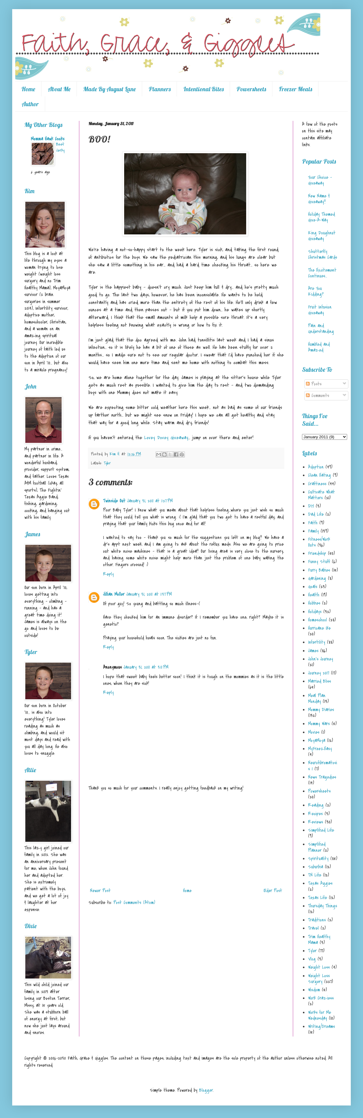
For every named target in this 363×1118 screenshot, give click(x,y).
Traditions (317, 920)
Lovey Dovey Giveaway (166, 437)
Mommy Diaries (321, 709)
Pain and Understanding (321, 328)
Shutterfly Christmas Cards (322, 254)
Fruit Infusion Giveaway (320, 310)
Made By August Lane (109, 89)
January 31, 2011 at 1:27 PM (150, 500)
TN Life (314, 875)
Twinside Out (114, 500)
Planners (160, 89)
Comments (317, 395)
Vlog (312, 959)
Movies (313, 732)
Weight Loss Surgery (319, 978)
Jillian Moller (113, 594)
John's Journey (320, 659)
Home (28, 89)
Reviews (315, 822)
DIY (311, 506)
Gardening (317, 578)
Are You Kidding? (316, 291)
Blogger (206, 1090)
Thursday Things (322, 906)
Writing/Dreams (321, 1026)
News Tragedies (322, 777)
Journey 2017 (318, 673)
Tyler (107, 463)
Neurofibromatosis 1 (322, 765)
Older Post (273, 890)
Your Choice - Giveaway (320, 180)
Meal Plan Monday (316, 698)
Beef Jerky (60, 147)
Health (313, 595)
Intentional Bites (203, 89)
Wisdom (314, 989)
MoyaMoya (316, 740)
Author (30, 104)
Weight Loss (319, 967)
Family (313, 531)
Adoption (316, 467)
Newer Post (100, 890)
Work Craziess (321, 998)
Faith (313, 522)
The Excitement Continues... (322, 273)
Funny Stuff (319, 561)
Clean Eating (319, 475)
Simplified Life (321, 830)
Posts (314, 384)
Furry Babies (319, 570)
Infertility (316, 642)
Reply (108, 574)
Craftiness (317, 483)
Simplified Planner (316, 847)
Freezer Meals (295, 89)
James (313, 650)
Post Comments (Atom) (134, 902)
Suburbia (315, 866)
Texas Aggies (320, 883)
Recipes (315, 813)
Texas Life (317, 897)
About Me (59, 89)
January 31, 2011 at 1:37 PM (149, 594)
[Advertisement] (186, 839)
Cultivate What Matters (321, 495)
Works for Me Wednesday (319, 1015)
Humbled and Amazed (319, 347)
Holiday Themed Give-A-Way (321, 217)
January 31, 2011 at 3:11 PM (146, 667)
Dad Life (316, 514)
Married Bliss (319, 681)
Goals (312, 586)
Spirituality (318, 858)
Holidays (315, 611)
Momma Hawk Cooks (47, 139)
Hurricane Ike (319, 628)
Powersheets (251, 89)
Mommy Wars (319, 723)
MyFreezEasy (320, 748)
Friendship (317, 553)
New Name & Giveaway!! (319, 199)
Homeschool (317, 620)
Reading (316, 805)
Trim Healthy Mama (319, 939)
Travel (313, 928)
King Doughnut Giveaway (322, 236)
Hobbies (314, 603)
